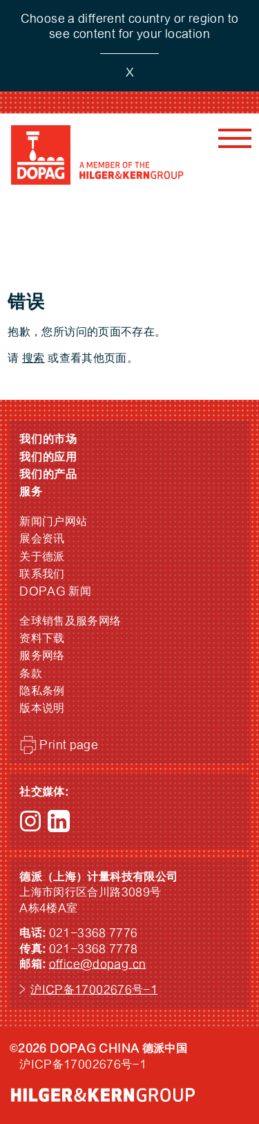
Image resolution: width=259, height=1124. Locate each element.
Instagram (30, 821)
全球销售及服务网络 (70, 621)
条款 (30, 673)
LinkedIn (59, 821)
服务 (31, 492)
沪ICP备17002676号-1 (93, 990)
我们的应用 (48, 457)
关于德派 (42, 557)
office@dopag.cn (97, 964)
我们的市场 (48, 439)
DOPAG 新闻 (55, 591)
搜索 (33, 358)
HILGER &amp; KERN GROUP (103, 1095)
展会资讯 (42, 539)
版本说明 (42, 708)
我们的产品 (48, 474)
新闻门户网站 (53, 521)
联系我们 (42, 574)
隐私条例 (42, 691)
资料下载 (42, 638)
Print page (68, 745)
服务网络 (42, 655)
